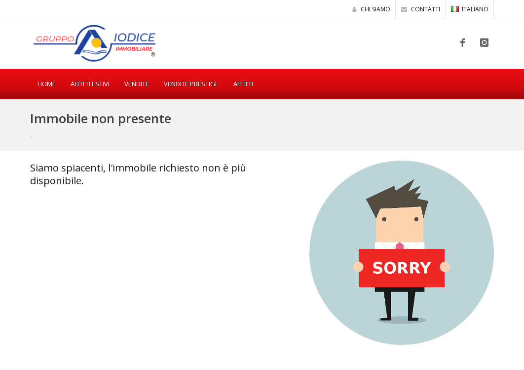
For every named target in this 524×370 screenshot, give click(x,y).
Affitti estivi (90, 83)
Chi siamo (371, 9)
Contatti (420, 9)
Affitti (243, 83)
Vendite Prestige (191, 83)
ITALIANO (469, 9)
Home (46, 83)
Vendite (136, 83)
